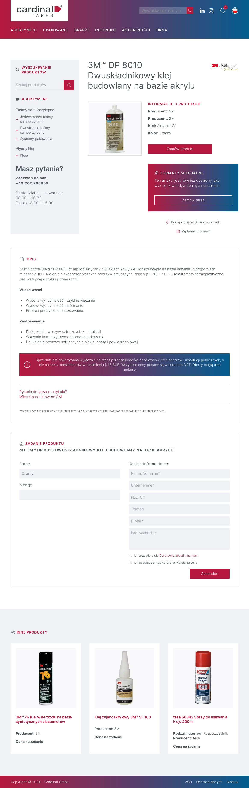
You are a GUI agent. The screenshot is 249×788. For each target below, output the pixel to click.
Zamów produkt (180, 149)
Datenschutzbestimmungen (178, 555)
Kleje (24, 155)
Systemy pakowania (36, 138)
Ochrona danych (209, 782)
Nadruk (232, 782)
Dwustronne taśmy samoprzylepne (35, 130)
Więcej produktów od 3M (40, 397)
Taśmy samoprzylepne (35, 110)
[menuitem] (27, 30)
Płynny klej (25, 148)
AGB (188, 782)
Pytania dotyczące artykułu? (43, 392)
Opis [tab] (31, 259)
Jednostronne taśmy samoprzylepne (36, 119)
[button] (235, 10)
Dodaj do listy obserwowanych (195, 222)
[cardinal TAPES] (39, 10)
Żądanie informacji (197, 231)
